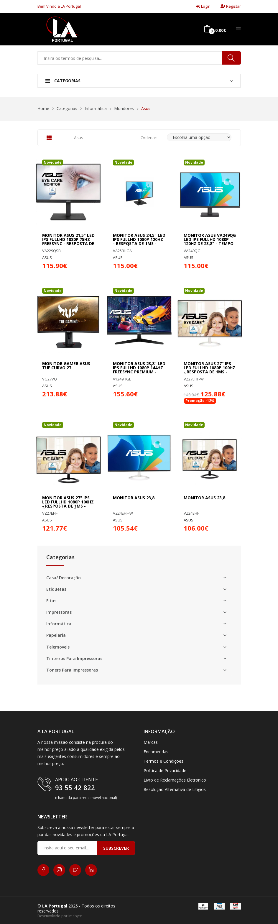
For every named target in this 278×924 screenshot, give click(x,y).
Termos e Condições (163, 761)
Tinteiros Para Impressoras (74, 658)
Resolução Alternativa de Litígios (175, 789)
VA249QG (192, 251)
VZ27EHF (49, 513)
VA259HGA (122, 251)
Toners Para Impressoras (72, 670)
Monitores (124, 108)
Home (43, 108)
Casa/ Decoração (63, 577)
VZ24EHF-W (123, 513)
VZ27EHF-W (194, 379)
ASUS (47, 258)
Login (203, 6)
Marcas (151, 742)
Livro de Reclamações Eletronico (175, 780)
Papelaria (56, 635)
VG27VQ (49, 379)
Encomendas (156, 751)
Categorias (62, 80)
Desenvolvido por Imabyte (59, 915)
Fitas (51, 600)
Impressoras (59, 612)
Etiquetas (56, 589)
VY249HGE (122, 379)
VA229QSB (51, 251)
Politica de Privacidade (165, 770)
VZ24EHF (191, 513)
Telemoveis (58, 647)
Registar (231, 6)
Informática (96, 108)
